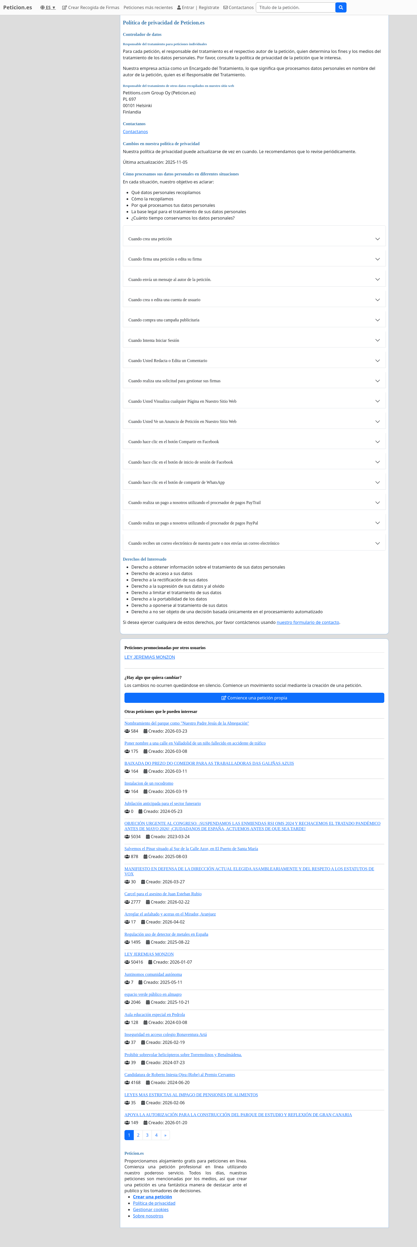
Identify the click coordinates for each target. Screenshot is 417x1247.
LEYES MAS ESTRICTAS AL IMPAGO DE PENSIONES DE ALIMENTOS (191, 1095)
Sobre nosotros (148, 1216)
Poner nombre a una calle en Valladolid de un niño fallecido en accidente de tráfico (195, 743)
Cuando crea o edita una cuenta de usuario (164, 299)
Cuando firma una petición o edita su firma (165, 259)
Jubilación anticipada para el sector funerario (162, 803)
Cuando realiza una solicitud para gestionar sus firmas (174, 381)
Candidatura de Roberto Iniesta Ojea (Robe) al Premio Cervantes (179, 1074)
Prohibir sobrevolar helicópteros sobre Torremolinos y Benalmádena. (183, 1054)
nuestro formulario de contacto (308, 622)
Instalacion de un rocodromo (148, 783)
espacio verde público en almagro (153, 994)
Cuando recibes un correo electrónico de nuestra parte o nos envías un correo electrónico (203, 543)
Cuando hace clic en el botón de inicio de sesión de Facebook (180, 462)
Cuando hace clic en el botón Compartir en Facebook (173, 441)
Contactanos (238, 7)
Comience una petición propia (254, 698)
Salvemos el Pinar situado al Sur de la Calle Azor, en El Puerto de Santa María (191, 848)
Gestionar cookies (151, 1209)
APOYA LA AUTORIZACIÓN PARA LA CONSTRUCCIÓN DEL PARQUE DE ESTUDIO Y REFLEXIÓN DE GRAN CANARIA (238, 1114)
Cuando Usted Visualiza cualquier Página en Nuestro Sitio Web (182, 401)
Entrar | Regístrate (198, 7)
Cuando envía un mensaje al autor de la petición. (169, 279)
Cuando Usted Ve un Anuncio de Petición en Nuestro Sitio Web (182, 421)
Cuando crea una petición (150, 239)
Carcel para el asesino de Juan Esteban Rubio (163, 894)
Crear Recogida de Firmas (90, 7)
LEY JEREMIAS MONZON (149, 657)
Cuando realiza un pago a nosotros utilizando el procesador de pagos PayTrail (194, 502)
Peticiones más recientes (148, 7)
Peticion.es (17, 7)
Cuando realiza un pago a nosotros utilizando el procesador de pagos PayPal (193, 523)
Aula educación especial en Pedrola (154, 1014)
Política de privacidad (154, 1203)
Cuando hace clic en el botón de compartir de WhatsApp (176, 482)
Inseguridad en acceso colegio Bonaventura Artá (165, 1034)
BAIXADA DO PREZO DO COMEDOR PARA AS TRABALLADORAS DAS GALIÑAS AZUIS (209, 763)
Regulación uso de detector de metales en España (166, 934)
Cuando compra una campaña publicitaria (163, 320)
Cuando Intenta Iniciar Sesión (153, 340)
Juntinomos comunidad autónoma (153, 974)
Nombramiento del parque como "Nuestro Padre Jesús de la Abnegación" (186, 723)
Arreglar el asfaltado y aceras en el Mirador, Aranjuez (170, 914)
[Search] (296, 7)
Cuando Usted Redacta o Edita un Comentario (167, 360)
